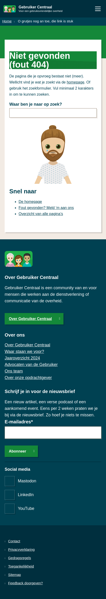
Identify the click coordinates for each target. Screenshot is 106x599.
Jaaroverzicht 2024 (22, 358)
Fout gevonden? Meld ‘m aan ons (46, 208)
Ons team (14, 371)
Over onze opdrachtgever (28, 377)
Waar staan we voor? (24, 351)
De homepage (30, 202)
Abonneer (17, 451)
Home (7, 21)
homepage (75, 82)
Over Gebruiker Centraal (30, 319)
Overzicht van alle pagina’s (41, 214)
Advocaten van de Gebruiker (31, 364)
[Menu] (98, 9)
